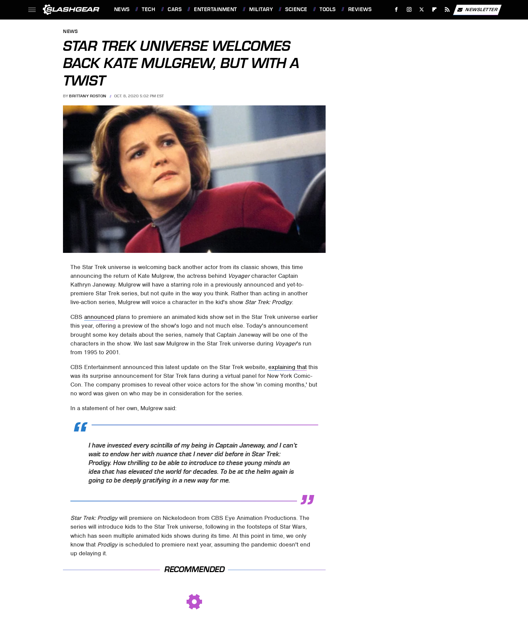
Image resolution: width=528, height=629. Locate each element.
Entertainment (215, 9)
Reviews (360, 9)
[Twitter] (422, 9)
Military (261, 9)
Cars (175, 9)
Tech (148, 9)
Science (296, 9)
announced (99, 317)
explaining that (287, 367)
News (122, 9)
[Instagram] (409, 9)
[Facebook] (396, 9)
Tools (328, 9)
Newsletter (477, 10)
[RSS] (447, 9)
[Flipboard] (434, 9)
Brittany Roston (87, 96)
